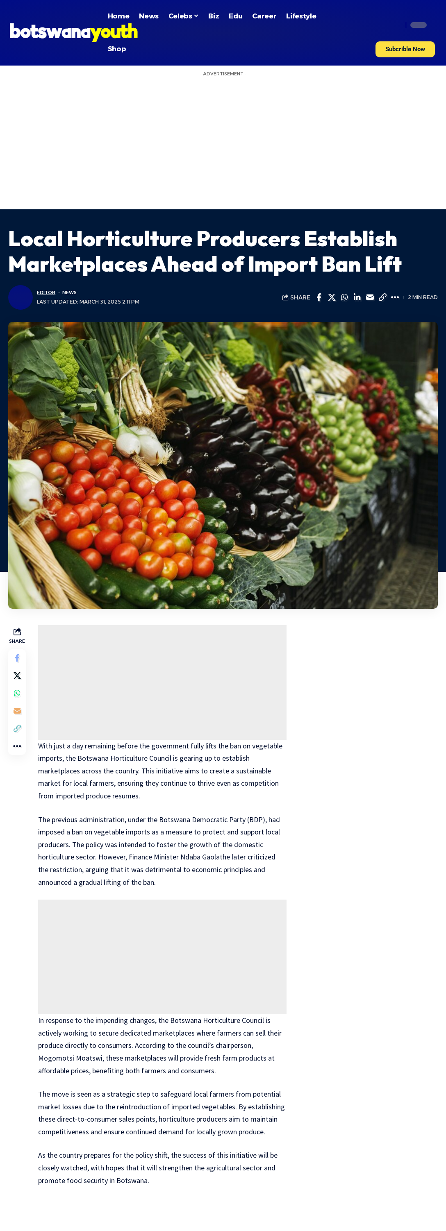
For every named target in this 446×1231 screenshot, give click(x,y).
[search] (395, 25)
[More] (395, 297)
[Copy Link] (382, 297)
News (72, 292)
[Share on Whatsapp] (344, 297)
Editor (47, 292)
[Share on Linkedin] (357, 297)
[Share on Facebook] (319, 297)
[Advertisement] (223, 148)
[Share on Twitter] (331, 297)
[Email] (369, 297)
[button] (405, 49)
